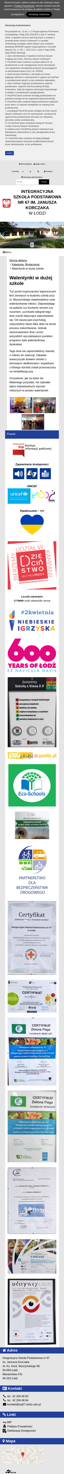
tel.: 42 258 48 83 (15, 1396)
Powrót (11, 434)
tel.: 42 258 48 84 (15, 1400)
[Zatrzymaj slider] (32, 245)
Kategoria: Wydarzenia (25, 264)
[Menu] (32, 252)
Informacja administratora (32, 177)
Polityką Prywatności (24, 6)
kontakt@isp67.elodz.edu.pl (22, 1404)
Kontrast (48, 171)
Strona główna (25, 164)
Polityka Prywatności (17, 1426)
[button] (4, 235)
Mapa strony (39, 164)
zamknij (9, 153)
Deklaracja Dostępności (19, 1431)
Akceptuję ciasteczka (39, 14)
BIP (7, 1422)
